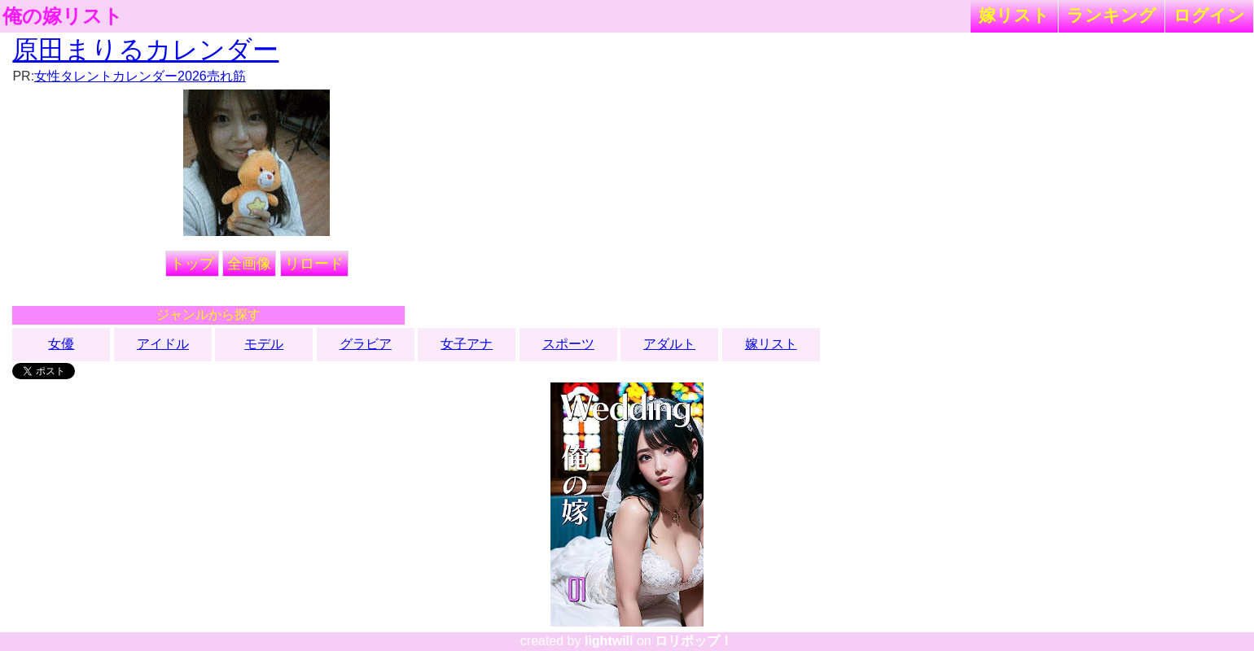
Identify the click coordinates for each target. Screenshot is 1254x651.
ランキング (1111, 15)
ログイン (1209, 15)
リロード (314, 264)
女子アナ (467, 344)
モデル (263, 344)
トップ (192, 264)
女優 (61, 344)
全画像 (249, 264)
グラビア (366, 344)
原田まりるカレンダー (145, 49)
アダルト (669, 344)
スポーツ (568, 344)
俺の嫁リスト (62, 16)
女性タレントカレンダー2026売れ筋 (140, 76)
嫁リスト (1014, 15)
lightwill (609, 641)
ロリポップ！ (694, 641)
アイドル (163, 344)
